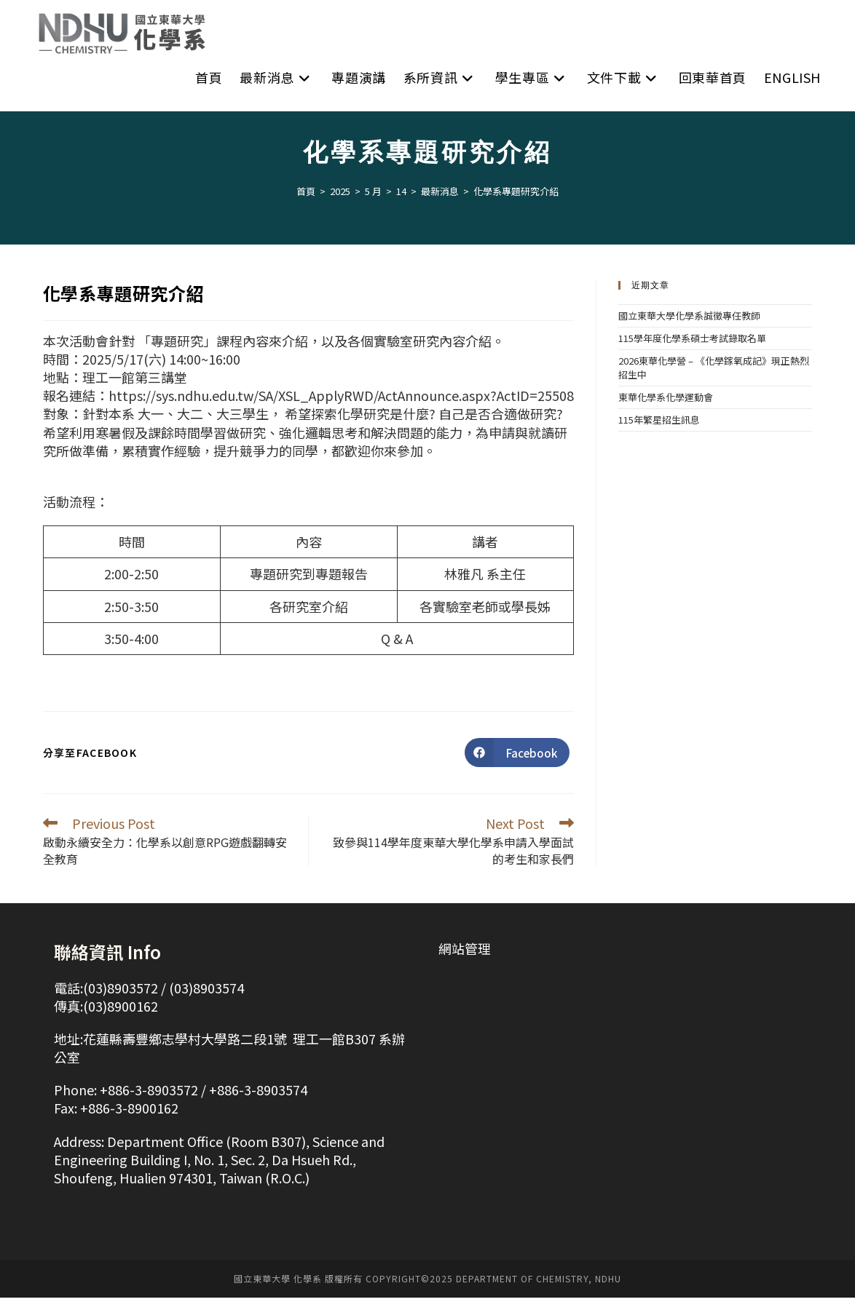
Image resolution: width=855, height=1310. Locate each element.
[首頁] (305, 203)
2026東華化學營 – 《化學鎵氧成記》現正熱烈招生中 (713, 379)
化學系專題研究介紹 (516, 203)
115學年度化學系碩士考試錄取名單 (692, 350)
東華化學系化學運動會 (665, 409)
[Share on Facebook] (517, 764)
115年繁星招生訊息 (659, 432)
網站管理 (464, 960)
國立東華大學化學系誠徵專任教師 (689, 328)
